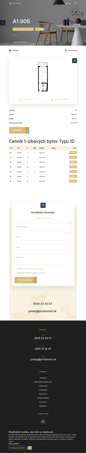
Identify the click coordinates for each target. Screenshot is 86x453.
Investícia (43, 394)
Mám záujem (17, 130)
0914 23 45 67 (42, 304)
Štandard (14, 50)
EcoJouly (43, 403)
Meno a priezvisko (21, 227)
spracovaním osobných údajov (34, 268)
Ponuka (43, 378)
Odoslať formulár (25, 280)
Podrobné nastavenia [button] (17, 448)
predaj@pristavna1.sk (42, 311)
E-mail (18, 237)
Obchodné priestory (43, 382)
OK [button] (30, 448)
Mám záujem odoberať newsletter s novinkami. (30, 273)
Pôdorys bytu (26, 100)
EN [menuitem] (69, 3)
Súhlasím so (29, 269)
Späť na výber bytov (20, 42)
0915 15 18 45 (43, 349)
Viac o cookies (14, 443)
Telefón (18, 247)
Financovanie (71, 50)
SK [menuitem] (66, 3)
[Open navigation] (75, 3)
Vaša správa (19, 257)
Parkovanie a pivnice (60, 100)
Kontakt (43, 407)
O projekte (43, 386)
